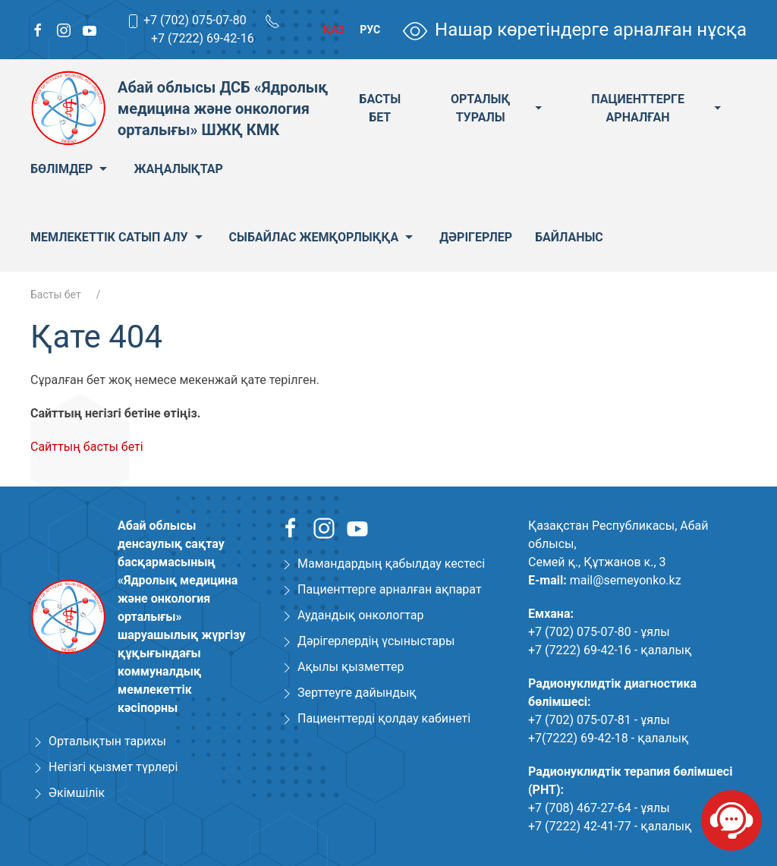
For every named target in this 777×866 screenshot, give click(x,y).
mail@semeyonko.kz (625, 580)
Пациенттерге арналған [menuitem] (657, 108)
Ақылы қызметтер (350, 667)
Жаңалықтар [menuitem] (178, 169)
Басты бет (55, 294)
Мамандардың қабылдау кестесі (391, 563)
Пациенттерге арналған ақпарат (389, 589)
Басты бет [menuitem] (380, 108)
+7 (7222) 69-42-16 (202, 38)
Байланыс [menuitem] (569, 237)
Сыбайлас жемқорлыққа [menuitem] (323, 237)
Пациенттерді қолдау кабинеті (383, 718)
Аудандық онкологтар (360, 615)
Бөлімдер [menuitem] (70, 169)
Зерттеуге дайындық (357, 692)
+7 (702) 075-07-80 (195, 20)
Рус (370, 30)
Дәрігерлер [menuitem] (475, 237)
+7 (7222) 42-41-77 (579, 826)
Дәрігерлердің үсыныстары (376, 641)
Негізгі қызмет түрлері (113, 767)
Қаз (333, 30)
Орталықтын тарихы (107, 741)
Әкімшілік (77, 793)
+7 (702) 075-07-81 (579, 720)
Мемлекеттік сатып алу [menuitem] (118, 237)
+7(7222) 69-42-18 (578, 738)
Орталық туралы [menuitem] (498, 108)
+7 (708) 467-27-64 (579, 808)
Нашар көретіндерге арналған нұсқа (575, 29)
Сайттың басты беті (86, 446)
